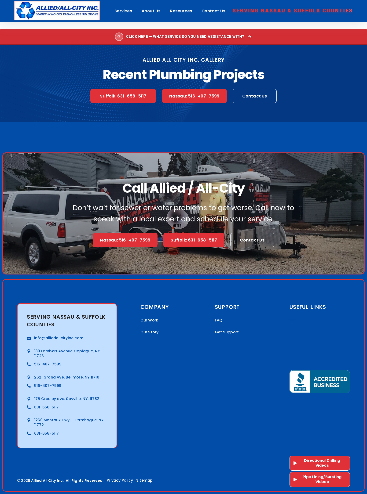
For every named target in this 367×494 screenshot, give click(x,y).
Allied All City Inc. (47, 480)
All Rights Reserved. (84, 480)
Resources (181, 11)
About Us (151, 11)
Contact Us (213, 11)
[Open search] (183, 37)
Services (123, 11)
